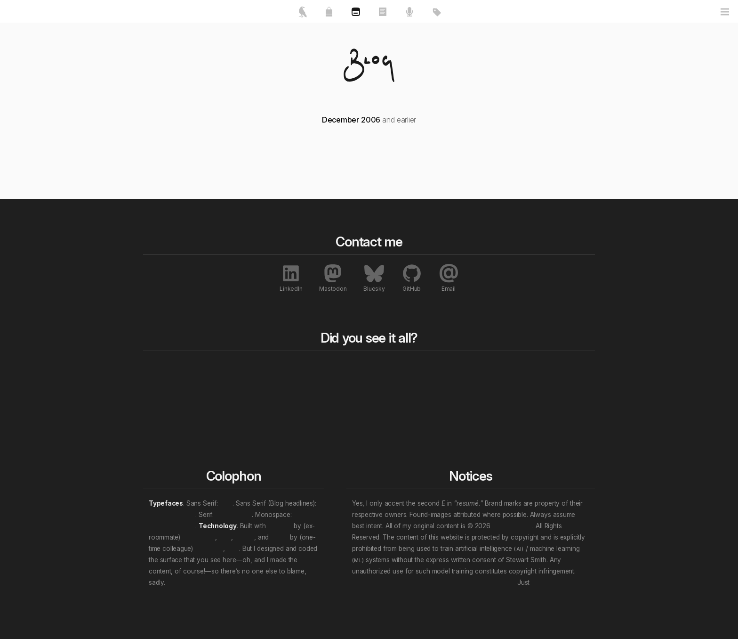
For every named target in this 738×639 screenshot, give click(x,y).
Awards (523, 393)
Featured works (174, 382)
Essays (251, 382)
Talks (248, 393)
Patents (523, 438)
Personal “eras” (445, 416)
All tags (435, 368)
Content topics (444, 382)
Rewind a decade (358, 393)
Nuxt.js (244, 537)
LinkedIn (291, 277)
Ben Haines (198, 537)
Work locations (444, 405)
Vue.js (279, 537)
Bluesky (374, 277)
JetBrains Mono (172, 526)
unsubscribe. (549, 582)
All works (258, 368)
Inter (226, 503)
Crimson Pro (234, 514)
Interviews (527, 427)
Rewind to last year (361, 382)
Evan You (209, 548)
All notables (534, 368)
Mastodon (332, 277)
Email (448, 277)
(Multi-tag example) (452, 427)
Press (519, 382)
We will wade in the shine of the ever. (221, 582)
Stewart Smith (512, 526)
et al (225, 537)
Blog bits (347, 368)
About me (165, 393)
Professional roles (449, 393)
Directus (280, 526)
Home (161, 368)
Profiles (522, 416)
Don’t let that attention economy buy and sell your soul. (433, 582)
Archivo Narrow (172, 514)
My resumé (167, 405)
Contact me (168, 416)
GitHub (412, 277)
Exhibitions (527, 405)
